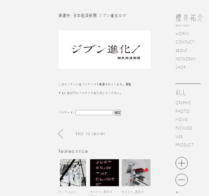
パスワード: (86, 112)
